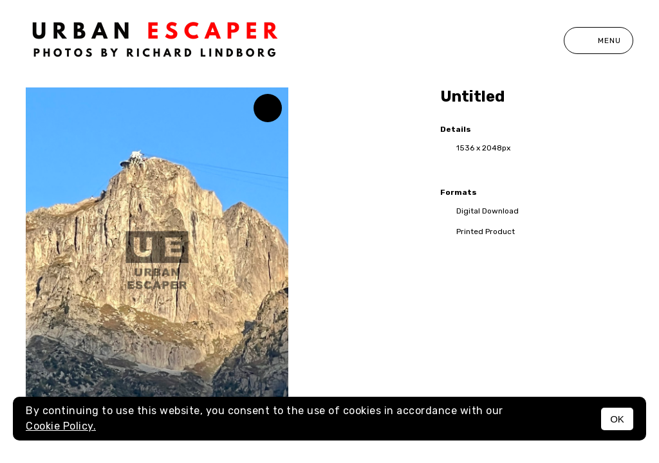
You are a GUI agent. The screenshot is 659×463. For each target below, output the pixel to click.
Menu (598, 40)
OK (617, 418)
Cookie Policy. (61, 426)
